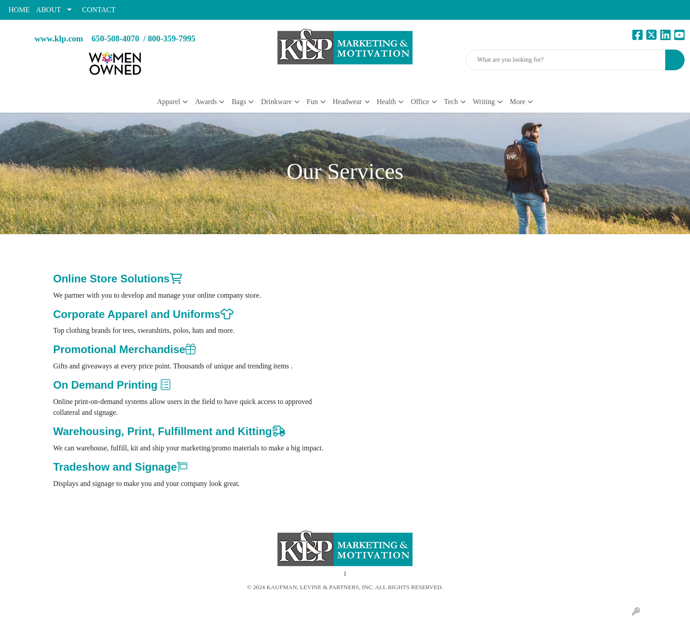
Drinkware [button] (276, 101)
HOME (19, 10)
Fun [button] (312, 101)
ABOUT (48, 10)
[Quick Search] (565, 60)
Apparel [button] (169, 101)
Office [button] (420, 101)
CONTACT (98, 10)
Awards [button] (206, 101)
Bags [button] (239, 101)
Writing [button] (484, 101)
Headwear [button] (347, 101)
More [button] (518, 101)
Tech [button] (451, 101)
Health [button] (386, 101)
